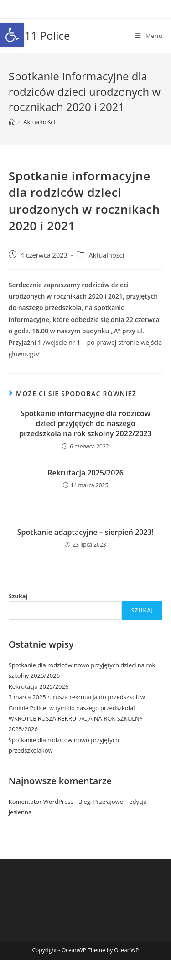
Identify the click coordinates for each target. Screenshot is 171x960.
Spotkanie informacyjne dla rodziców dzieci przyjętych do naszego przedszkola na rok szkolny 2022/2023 (85, 423)
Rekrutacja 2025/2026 (85, 473)
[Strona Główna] (12, 122)
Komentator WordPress (41, 801)
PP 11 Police (39, 35)
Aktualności (39, 122)
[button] (12, 35)
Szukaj (18, 596)
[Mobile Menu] (148, 36)
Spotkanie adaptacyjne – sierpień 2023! (85, 532)
